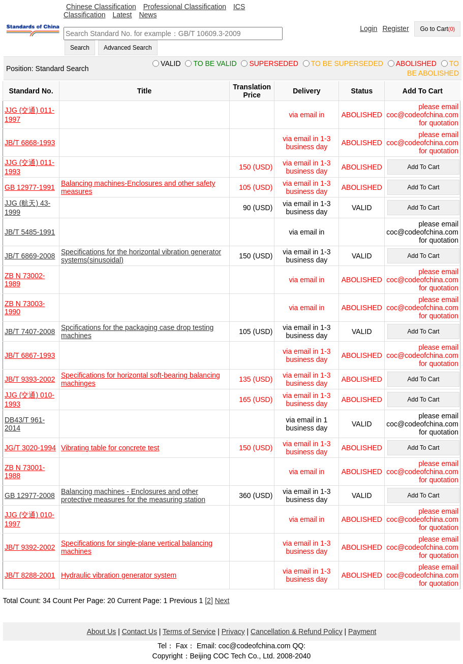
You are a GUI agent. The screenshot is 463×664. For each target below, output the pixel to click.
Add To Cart (423, 167)
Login (368, 28)
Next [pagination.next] (222, 600)
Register (395, 28)
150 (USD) (255, 167)
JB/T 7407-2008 (30, 331)
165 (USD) (255, 399)
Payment (362, 631)
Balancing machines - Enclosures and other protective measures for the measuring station (133, 495)
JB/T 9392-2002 (30, 547)
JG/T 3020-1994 (30, 448)
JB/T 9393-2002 (30, 379)
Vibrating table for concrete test (110, 448)
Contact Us (139, 631)
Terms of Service (189, 631)
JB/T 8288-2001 (30, 575)
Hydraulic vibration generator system (118, 575)
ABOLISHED (362, 115)
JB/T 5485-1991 (30, 232)
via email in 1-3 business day (306, 143)
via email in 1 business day (307, 424)
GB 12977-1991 (30, 187)
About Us (101, 631)
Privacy (233, 631)
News (148, 15)
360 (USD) (255, 495)
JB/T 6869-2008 (30, 256)
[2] (209, 600)
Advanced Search (128, 47)
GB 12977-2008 (30, 495)
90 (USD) (257, 208)
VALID (362, 208)
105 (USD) (255, 187)
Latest (122, 15)
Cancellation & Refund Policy (297, 631)
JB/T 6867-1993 (30, 355)
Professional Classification (184, 7)
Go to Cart (437, 28)
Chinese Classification (101, 7)
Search (79, 47)
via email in (306, 115)
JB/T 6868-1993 (30, 143)
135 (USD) (255, 379)
